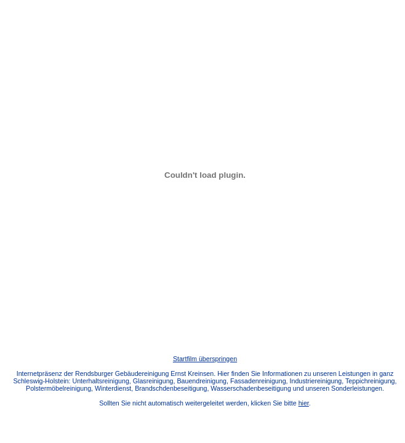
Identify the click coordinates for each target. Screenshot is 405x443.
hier (304, 403)
